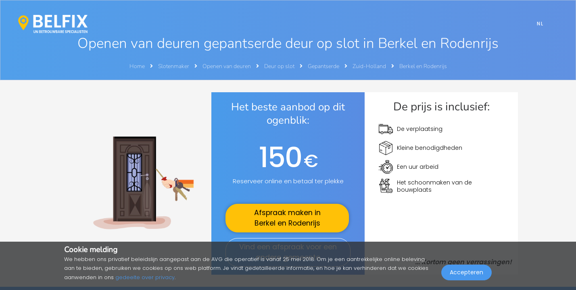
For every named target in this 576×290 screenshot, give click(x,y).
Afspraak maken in (287, 218)
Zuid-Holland (370, 66)
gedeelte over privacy (145, 277)
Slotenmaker (174, 66)
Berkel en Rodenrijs (423, 66)
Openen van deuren (227, 66)
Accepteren (466, 272)
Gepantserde (324, 66)
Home (137, 66)
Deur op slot (280, 66)
